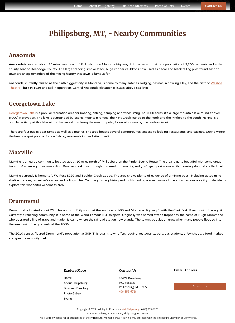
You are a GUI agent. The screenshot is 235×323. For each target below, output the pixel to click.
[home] (19, 6)
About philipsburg (101, 6)
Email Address (185, 270)
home (68, 278)
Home (78, 6)
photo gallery (164, 6)
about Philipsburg (76, 283)
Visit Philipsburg (130, 309)
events (185, 6)
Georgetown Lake (22, 113)
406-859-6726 (128, 291)
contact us (213, 6)
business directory (134, 6)
